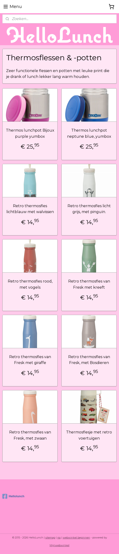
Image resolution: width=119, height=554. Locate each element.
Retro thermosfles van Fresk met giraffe (30, 359)
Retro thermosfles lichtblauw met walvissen (30, 208)
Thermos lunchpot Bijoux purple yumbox (30, 133)
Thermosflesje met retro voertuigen (89, 435)
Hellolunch (13, 496)
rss (59, 537)
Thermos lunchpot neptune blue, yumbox (89, 133)
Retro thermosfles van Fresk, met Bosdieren (89, 359)
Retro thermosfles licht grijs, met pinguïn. (89, 208)
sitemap (50, 537)
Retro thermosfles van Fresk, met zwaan (30, 435)
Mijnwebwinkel (59, 545)
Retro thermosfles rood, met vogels (30, 284)
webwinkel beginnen (76, 537)
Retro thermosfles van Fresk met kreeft (89, 284)
